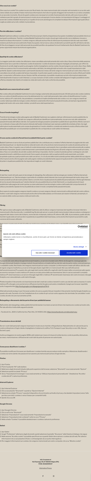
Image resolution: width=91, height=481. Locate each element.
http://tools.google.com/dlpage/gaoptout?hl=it (32, 286)
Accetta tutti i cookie (74, 253)
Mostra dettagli (78, 247)
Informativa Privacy (45, 468)
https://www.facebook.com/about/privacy (62, 312)
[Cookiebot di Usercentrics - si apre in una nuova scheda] (79, 226)
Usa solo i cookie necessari (45, 253)
